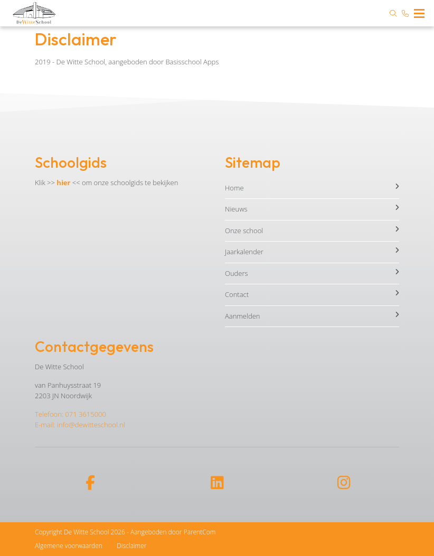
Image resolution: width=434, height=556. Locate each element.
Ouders (312, 273)
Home (312, 188)
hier (63, 182)
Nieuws (312, 209)
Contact (312, 294)
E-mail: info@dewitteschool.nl (80, 424)
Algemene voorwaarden (68, 545)
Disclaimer (131, 545)
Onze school (312, 230)
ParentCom (200, 532)
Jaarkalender (312, 251)
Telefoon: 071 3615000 (70, 414)
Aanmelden (312, 316)
